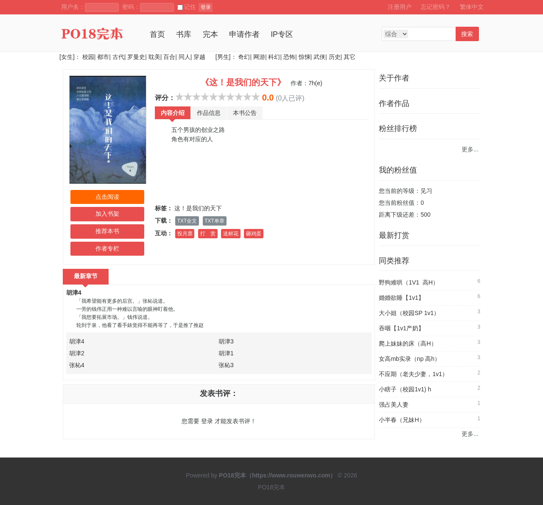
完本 (210, 34)
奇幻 (244, 56)
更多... (470, 149)
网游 (259, 56)
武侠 (319, 56)
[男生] (222, 56)
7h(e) (315, 83)
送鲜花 (230, 234)
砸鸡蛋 (253, 234)
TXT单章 (214, 221)
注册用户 (399, 6)
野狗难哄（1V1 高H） (409, 282)
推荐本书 (107, 231)
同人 (184, 56)
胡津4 (73, 292)
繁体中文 (472, 6)
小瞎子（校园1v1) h (405, 389)
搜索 (467, 34)
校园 (88, 56)
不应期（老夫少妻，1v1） (413, 374)
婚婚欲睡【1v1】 (401, 297)
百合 (169, 56)
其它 (349, 56)
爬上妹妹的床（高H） (408, 343)
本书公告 (245, 112)
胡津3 (226, 341)
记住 (186, 6)
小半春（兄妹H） (402, 419)
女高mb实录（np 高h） (409, 358)
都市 (103, 56)
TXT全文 (187, 221)
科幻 (274, 56)
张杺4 (76, 365)
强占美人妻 (394, 404)
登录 (206, 7)
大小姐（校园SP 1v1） (409, 313)
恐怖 (289, 56)
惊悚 (305, 56)
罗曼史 (136, 56)
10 (256, 96)
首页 (157, 34)
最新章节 (85, 276)
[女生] (67, 56)
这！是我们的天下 (198, 208)
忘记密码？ (436, 6)
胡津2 (76, 353)
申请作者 (244, 34)
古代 (118, 56)
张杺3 (226, 365)
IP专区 (282, 34)
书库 (183, 34)
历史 (335, 56)
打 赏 (208, 234)
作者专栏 (107, 248)
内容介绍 (173, 112)
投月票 (185, 234)
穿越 (199, 56)
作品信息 (209, 112)
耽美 (154, 56)
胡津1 (226, 353)
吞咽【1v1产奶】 (401, 328)
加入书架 (107, 213)
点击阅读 (107, 196)
